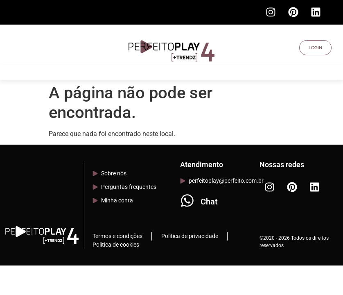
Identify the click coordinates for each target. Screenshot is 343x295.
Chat (209, 201)
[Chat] (187, 200)
